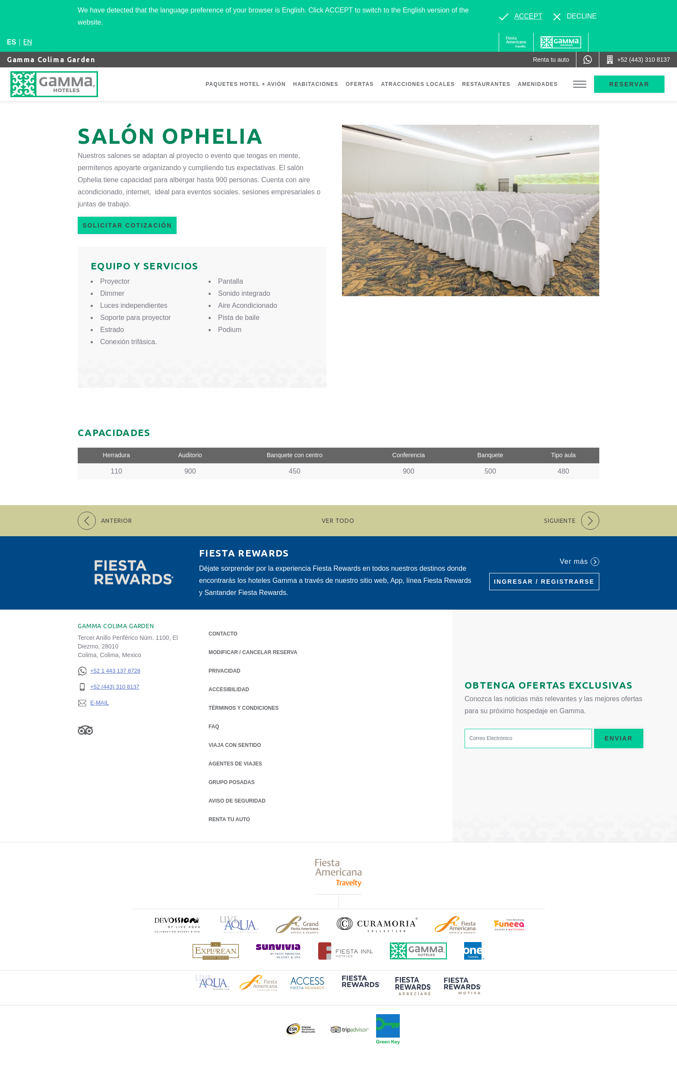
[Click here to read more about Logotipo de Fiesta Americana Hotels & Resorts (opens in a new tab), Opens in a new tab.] (456, 924)
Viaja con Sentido (235, 745)
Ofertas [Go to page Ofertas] (360, 84)
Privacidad (224, 670)
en (27, 42)
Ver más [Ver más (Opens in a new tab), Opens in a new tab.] (579, 561)
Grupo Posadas (232, 782)
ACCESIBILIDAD (229, 689)
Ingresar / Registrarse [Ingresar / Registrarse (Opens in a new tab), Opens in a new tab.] (544, 581)
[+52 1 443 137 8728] (109, 671)
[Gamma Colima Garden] (71, 84)
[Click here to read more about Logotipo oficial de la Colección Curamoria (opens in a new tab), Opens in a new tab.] (377, 924)
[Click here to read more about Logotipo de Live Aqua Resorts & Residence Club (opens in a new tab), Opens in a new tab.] (212, 982)
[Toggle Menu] (579, 84)
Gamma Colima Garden (51, 59)
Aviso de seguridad (237, 801)
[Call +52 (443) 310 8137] (638, 59)
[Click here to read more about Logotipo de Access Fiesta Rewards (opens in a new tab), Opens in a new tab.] (307, 982)
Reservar (629, 84)
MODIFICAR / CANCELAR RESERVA (253, 652)
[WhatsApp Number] (587, 59)
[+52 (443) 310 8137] (109, 687)
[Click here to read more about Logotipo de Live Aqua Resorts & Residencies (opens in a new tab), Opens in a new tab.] (239, 924)
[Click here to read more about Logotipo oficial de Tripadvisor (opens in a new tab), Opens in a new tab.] (349, 1029)
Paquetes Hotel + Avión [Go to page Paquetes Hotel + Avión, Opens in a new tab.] (246, 84)
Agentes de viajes (235, 764)
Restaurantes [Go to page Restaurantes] (486, 84)
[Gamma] (561, 42)
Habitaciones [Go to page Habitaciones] (315, 84)
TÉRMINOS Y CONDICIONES (243, 708)
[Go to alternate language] (520, 16)
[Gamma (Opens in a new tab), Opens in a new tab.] (516, 42)
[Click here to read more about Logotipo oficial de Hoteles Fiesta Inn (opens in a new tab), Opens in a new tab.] (345, 951)
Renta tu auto (229, 818)
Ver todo (338, 520)
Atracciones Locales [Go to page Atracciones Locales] (418, 84)
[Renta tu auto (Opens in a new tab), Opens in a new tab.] (551, 59)
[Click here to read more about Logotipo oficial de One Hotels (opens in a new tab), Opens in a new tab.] (474, 951)
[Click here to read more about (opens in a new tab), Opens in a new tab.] (177, 924)
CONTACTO (223, 634)
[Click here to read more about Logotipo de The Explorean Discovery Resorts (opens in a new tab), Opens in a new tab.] (216, 951)
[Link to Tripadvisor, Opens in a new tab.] (85, 730)
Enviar (618, 738)
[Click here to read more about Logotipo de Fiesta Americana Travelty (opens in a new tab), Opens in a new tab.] (339, 872)
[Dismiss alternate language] (575, 16)
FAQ (214, 727)
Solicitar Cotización (127, 225)
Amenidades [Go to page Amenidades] (538, 84)
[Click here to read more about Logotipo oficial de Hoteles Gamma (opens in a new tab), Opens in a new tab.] (418, 950)
